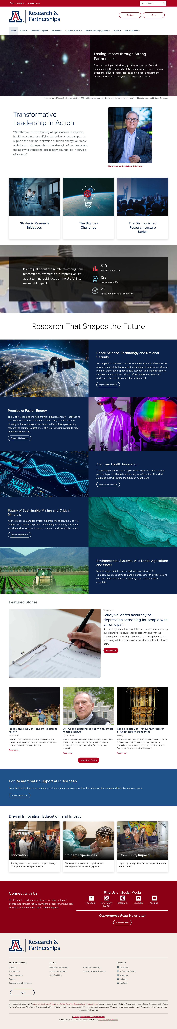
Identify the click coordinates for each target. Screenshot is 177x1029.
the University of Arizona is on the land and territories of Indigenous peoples (66, 1004)
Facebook (90, 903)
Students (56, 31)
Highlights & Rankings (58, 967)
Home (13, 31)
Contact (130, 15)
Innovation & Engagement (97, 31)
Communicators (15, 975)
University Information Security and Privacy (88, 1017)
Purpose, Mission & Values (94, 971)
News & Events (131, 31)
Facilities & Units (72, 31)
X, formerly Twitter (106, 904)
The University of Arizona (108, 1020)
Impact (116, 31)
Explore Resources (20, 795)
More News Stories (89, 760)
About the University (91, 967)
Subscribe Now (122, 922)
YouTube (153, 903)
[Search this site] (150, 3)
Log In (22, 992)
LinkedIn (138, 903)
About (22, 31)
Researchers (14, 971)
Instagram (122, 903)
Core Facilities (55, 975)
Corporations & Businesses (20, 983)
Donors (12, 979)
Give (154, 15)
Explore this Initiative (20, 438)
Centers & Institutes (57, 971)
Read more (111, 650)
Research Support (39, 31)
